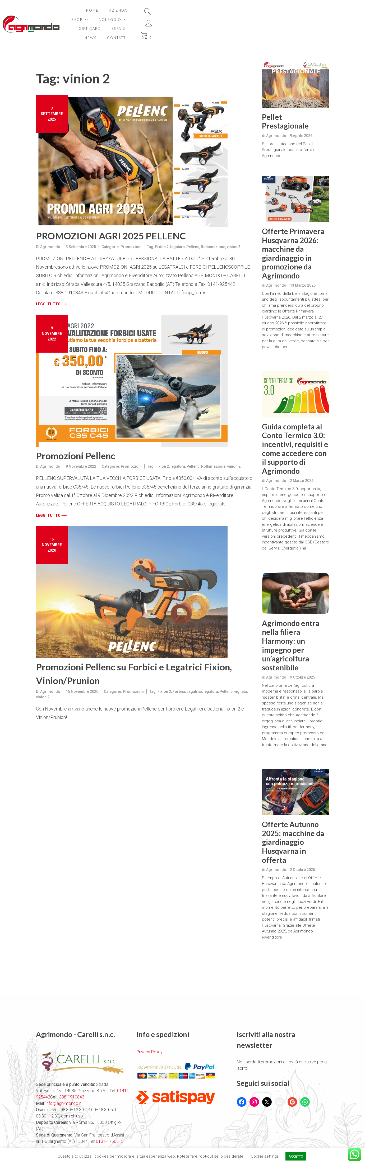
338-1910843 (71, 1078)
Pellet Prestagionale (285, 103)
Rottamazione (213, 228)
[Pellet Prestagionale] (295, 66)
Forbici (179, 673)
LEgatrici (194, 673)
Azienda (132, 10)
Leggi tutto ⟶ (51, 286)
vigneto (240, 673)
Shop (157, 10)
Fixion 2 (162, 228)
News (283, 10)
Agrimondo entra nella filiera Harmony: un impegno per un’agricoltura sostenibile (291, 627)
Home (106, 10)
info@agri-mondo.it (63, 1085)
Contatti (279, 19)
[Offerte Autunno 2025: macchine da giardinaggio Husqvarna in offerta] (295, 774)
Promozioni (131, 228)
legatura (177, 228)
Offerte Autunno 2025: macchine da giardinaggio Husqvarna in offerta (293, 824)
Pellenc (192, 228)
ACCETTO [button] (296, 1156)
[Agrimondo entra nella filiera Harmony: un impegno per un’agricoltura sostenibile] (295, 575)
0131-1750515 (109, 1123)
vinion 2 (233, 228)
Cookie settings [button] (265, 1156)
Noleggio (190, 10)
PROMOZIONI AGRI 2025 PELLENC (111, 217)
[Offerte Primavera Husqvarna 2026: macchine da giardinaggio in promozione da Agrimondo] (295, 181)
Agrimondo (50, 228)
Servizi (258, 10)
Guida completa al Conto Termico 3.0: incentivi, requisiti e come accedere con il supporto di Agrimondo (295, 430)
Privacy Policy (149, 1033)
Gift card (229, 10)
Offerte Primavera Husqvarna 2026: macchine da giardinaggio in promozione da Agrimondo (293, 235)
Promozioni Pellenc (75, 437)
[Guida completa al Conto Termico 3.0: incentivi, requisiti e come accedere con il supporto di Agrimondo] (295, 376)
